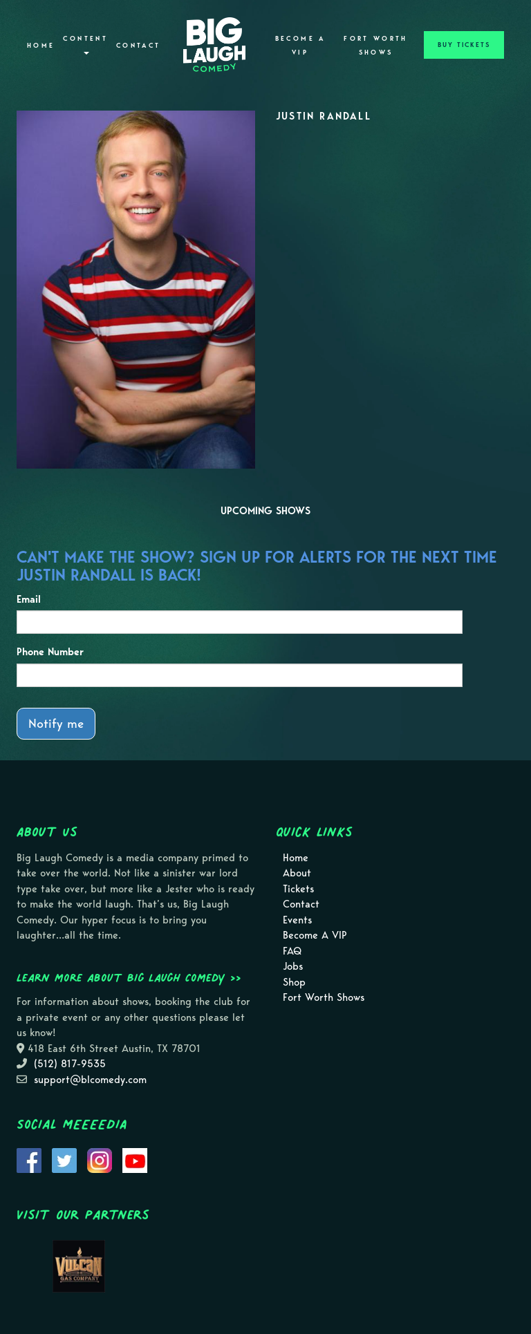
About (297, 873)
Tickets (298, 889)
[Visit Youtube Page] (134, 1159)
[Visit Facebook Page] (29, 1159)
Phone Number (50, 652)
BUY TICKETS (464, 45)
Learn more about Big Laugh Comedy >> (129, 977)
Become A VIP (300, 46)
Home (41, 45)
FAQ (292, 951)
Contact (138, 45)
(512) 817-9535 (70, 1064)
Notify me (56, 723)
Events (297, 920)
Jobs (293, 966)
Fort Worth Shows (376, 46)
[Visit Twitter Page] (64, 1159)
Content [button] (85, 45)
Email (29, 599)
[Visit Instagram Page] (99, 1159)
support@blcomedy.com (90, 1079)
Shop (294, 982)
